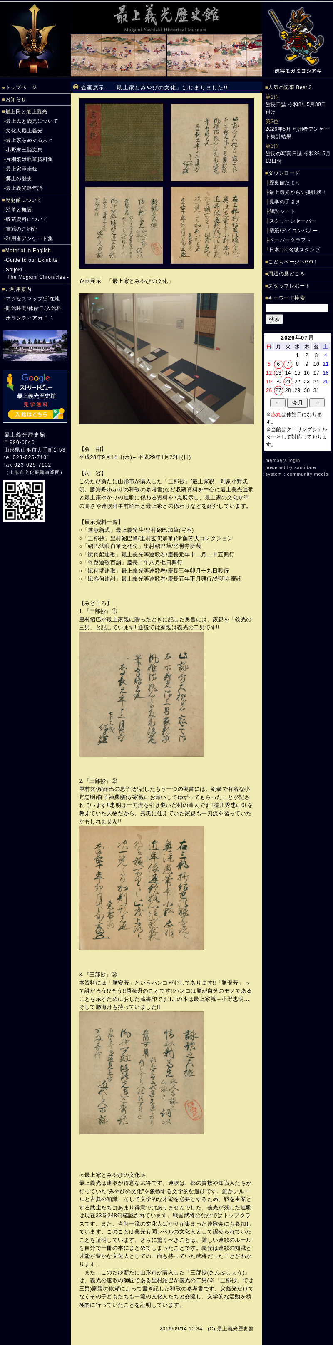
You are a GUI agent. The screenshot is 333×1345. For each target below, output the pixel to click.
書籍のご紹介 (21, 229)
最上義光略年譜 (24, 188)
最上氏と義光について (32, 121)
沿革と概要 (19, 210)
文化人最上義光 (24, 131)
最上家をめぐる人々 (29, 140)
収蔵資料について (27, 219)
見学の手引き (285, 202)
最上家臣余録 (21, 169)
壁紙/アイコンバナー (293, 230)
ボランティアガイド (29, 318)
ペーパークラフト (290, 240)
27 (278, 390)
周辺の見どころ (286, 274)
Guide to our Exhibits (31, 260)
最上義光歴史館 (24, 435)
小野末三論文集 (24, 150)
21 (288, 382)
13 (278, 373)
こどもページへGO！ (293, 262)
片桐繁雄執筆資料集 (29, 159)
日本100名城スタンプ (295, 250)
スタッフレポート (289, 286)
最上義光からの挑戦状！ (298, 192)
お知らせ (15, 99)
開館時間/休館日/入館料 (34, 308)
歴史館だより (285, 183)
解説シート (282, 211)
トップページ (21, 87)
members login (283, 460)
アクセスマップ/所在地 (33, 299)
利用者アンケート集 (29, 238)
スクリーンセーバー (292, 221)
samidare (305, 467)
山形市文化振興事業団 (34, 472)
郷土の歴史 (19, 178)
